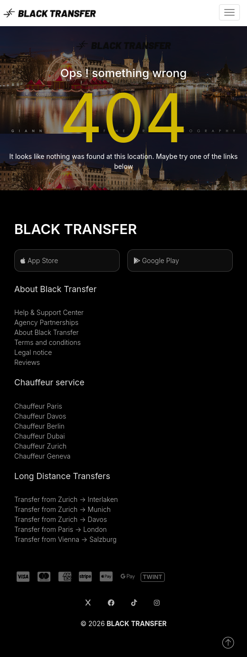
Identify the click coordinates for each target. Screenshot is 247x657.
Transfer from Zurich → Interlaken (66, 499)
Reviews (27, 362)
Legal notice (33, 352)
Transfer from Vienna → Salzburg (65, 539)
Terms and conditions (47, 342)
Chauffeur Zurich (40, 446)
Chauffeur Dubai (39, 436)
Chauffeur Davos (40, 416)
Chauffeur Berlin (39, 426)
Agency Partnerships (46, 322)
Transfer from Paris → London (60, 529)
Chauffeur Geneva (42, 456)
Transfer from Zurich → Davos (60, 519)
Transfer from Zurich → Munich (62, 509)
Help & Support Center (49, 312)
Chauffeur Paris (38, 406)
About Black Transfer (46, 332)
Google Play (156, 260)
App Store (39, 260)
